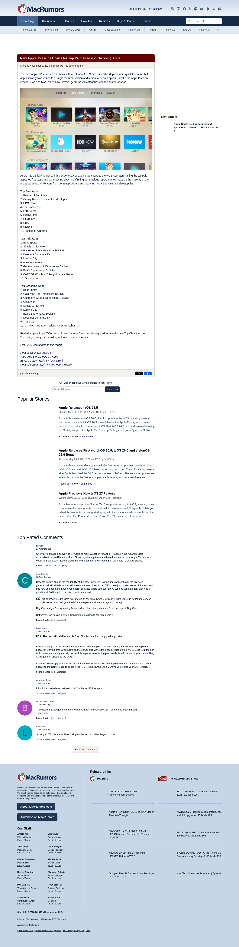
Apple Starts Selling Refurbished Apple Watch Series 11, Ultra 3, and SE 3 (196, 127)
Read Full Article (68, 436)
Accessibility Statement (28, 925)
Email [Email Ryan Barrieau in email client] (50, 891)
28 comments (86, 436)
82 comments (29, 373)
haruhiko (41, 628)
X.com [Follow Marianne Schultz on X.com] (58, 878)
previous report (98, 179)
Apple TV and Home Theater (56, 364)
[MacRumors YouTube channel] (202, 9)
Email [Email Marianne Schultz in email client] (50, 878)
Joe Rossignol (76, 65)
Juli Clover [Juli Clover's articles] (22, 846)
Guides (69, 21)
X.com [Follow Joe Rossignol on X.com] (58, 853)
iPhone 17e (134, 29)
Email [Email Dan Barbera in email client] (20, 891)
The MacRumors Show (183, 778)
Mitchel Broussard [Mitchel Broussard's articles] (26, 859)
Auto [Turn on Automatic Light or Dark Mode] (75, 930)
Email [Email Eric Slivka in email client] (50, 840)
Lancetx (40, 726)
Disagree (62, 566)
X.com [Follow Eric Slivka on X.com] (58, 840)
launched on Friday (54, 74)
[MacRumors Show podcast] (172, 9)
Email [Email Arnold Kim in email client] (20, 840)
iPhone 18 (169, 29)
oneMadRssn (43, 680)
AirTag (152, 29)
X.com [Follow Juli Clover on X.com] (27, 853)
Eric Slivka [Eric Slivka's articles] (53, 834)
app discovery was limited (35, 78)
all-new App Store (85, 74)
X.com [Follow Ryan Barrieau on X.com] (58, 891)
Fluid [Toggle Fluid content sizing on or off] (58, 930)
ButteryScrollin (45, 701)
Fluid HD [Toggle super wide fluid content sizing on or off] (67, 930)
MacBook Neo (112, 29)
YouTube (102, 778)
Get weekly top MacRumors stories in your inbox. (86, 382)
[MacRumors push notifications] (208, 9)
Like (54, 566)
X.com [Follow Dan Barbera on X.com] (27, 891)
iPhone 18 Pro (28, 29)
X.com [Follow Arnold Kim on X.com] (27, 840)
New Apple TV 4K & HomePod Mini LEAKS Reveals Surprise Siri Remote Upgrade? (129, 834)
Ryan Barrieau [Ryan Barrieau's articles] (55, 885)
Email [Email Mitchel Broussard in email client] (20, 865)
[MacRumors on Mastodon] (196, 9)
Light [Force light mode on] (81, 930)
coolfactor (42, 574)
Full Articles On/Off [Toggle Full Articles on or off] (45, 930)
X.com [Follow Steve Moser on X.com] (27, 903)
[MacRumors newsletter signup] (220, 9)
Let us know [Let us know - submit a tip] (154, 8)
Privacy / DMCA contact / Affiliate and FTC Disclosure (41, 919)
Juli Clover (109, 412)
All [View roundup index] (219, 29)
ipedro (40, 545)
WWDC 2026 (73, 29)
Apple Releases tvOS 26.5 (78, 407)
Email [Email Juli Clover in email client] (20, 853)
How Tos (86, 21)
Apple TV (47, 352)
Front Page (28, 21)
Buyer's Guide (126, 21)
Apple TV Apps (49, 356)
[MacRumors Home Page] (40, 9)
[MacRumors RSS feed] (214, 9)
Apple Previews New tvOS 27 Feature (87, 493)
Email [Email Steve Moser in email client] (20, 903)
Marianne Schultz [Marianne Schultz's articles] (56, 872)
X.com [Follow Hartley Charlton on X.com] (27, 878)
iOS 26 (187, 29)
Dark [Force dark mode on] (88, 930)
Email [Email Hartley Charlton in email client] (20, 878)
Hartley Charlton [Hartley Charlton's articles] (25, 872)
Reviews (104, 21)
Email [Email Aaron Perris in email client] (50, 903)
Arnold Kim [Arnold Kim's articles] (22, 834)
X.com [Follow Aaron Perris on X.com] (58, 903)
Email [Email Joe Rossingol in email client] (50, 853)
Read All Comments (86, 749)
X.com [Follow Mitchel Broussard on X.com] (27, 865)
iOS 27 (92, 29)
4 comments (85, 483)
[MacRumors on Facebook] (184, 9)
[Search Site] (204, 21)
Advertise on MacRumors (37, 817)
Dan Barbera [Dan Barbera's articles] (23, 885)
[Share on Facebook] (148, 373)
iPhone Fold (51, 29)
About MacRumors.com (36, 806)
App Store (33, 356)
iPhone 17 (204, 29)
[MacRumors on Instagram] (178, 9)
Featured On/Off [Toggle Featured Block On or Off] (25, 930)
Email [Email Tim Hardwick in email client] (50, 865)
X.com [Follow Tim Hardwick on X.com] (58, 865)
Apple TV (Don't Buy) (50, 360)
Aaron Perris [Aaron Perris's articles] (54, 897)
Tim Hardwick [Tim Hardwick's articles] (54, 859)
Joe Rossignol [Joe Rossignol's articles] (55, 846)
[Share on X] (139, 373)
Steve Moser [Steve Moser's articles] (23, 897)
